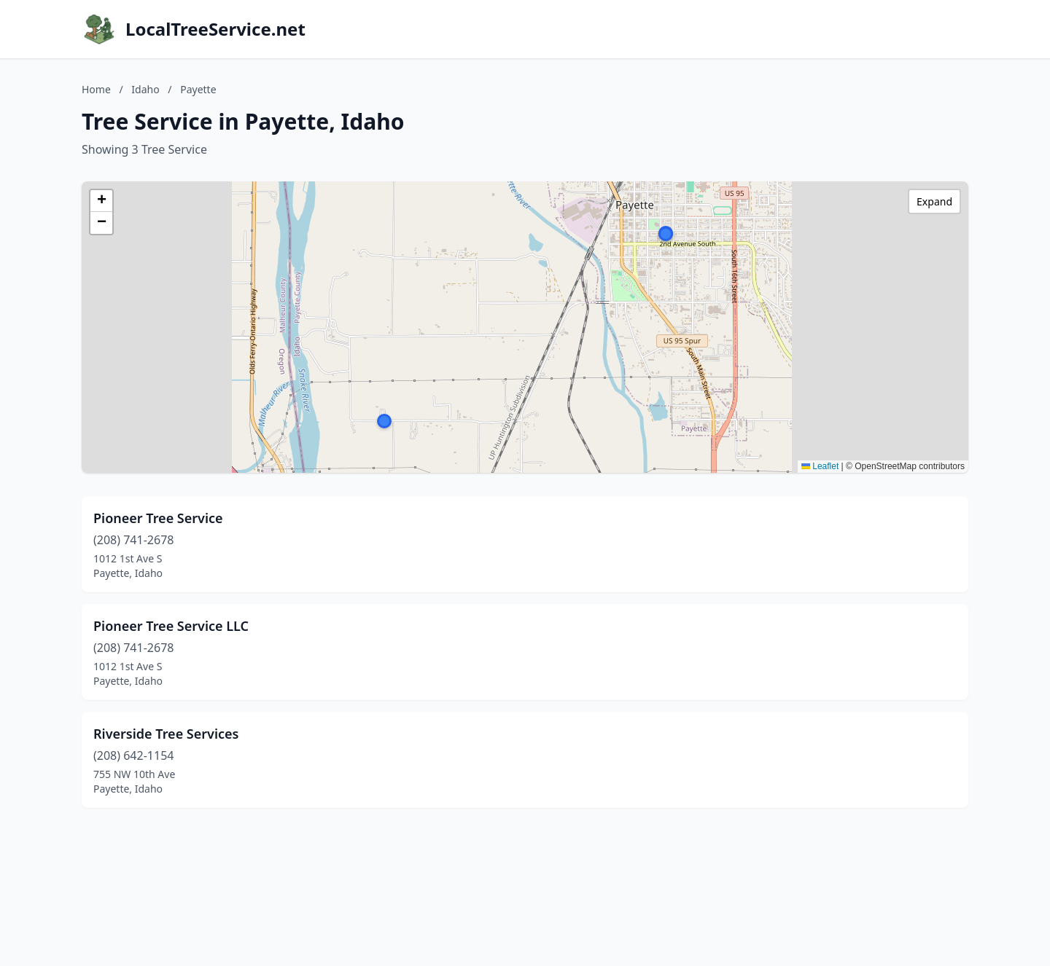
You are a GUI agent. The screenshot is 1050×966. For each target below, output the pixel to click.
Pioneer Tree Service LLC (171, 626)
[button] (665, 234)
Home (96, 89)
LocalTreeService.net (215, 29)
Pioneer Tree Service (158, 518)
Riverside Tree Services (165, 733)
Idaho (145, 89)
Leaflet (820, 466)
